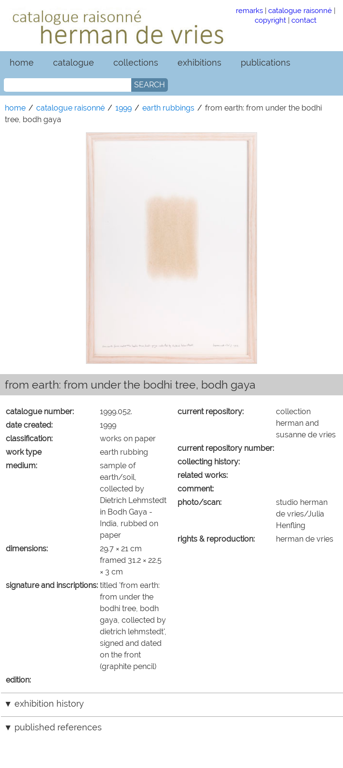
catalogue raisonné (300, 10)
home (22, 62)
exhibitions (199, 62)
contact (303, 20)
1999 (123, 107)
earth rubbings (168, 107)
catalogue (73, 62)
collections (135, 62)
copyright (270, 20)
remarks (249, 10)
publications (265, 62)
